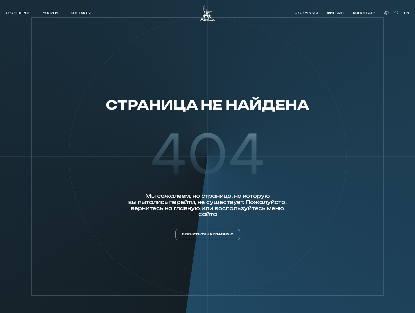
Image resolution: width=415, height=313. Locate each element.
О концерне (18, 13)
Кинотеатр (364, 13)
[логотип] (207, 13)
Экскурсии (306, 13)
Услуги (50, 13)
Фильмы (335, 13)
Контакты (81, 13)
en (406, 13)
